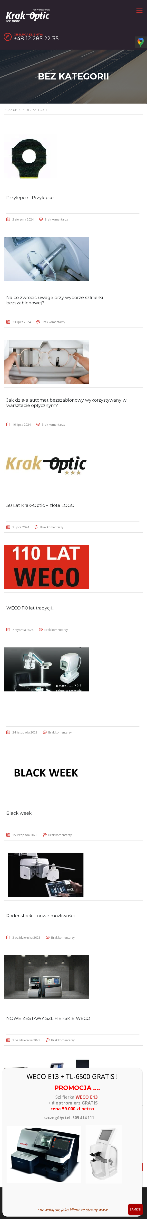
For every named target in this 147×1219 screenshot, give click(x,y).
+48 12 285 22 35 (36, 38)
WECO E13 (87, 1097)
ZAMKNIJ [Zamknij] (135, 1209)
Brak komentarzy (56, 219)
